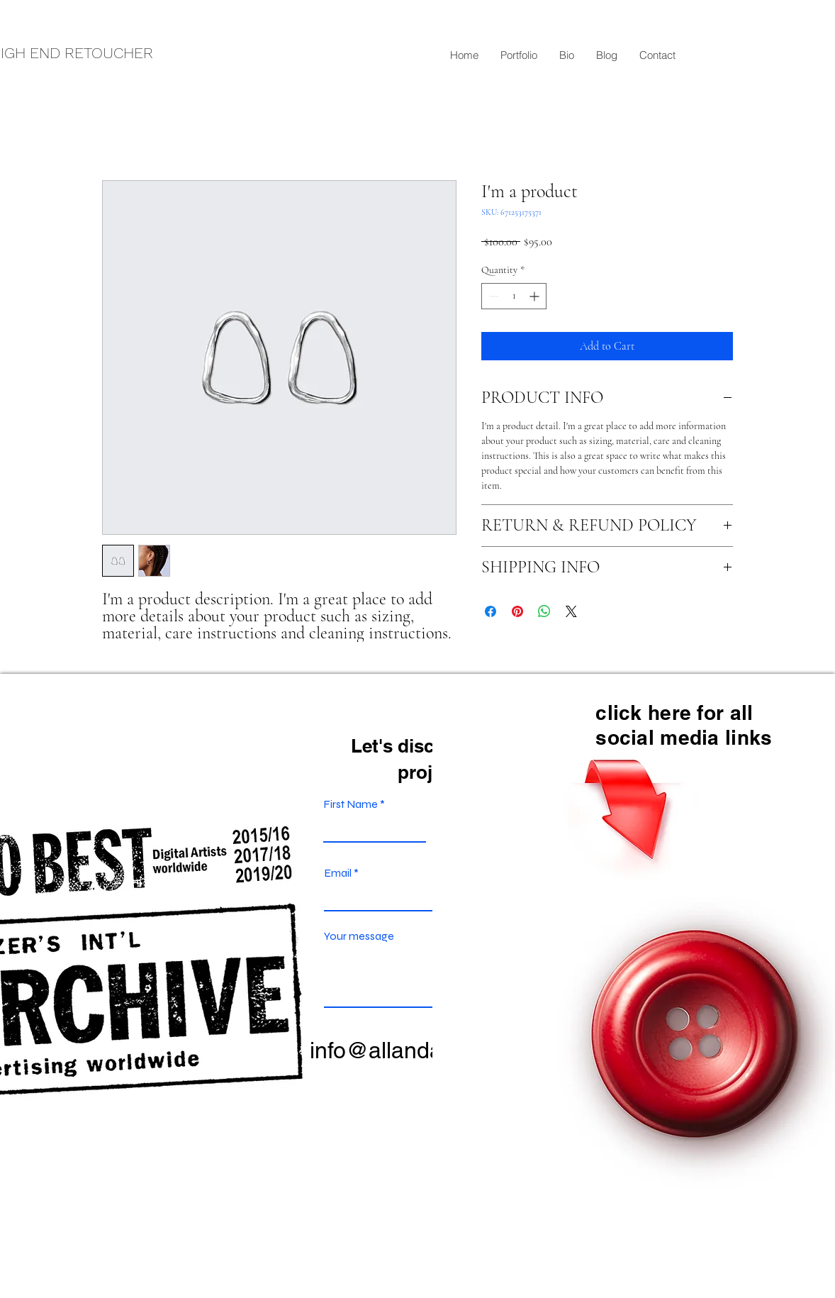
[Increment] (535, 296)
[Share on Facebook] (490, 611)
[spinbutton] (514, 296)
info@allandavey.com (416, 1050)
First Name (350, 804)
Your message (359, 936)
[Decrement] (492, 296)
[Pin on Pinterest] (517, 611)
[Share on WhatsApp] (544, 611)
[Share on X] (571, 611)
